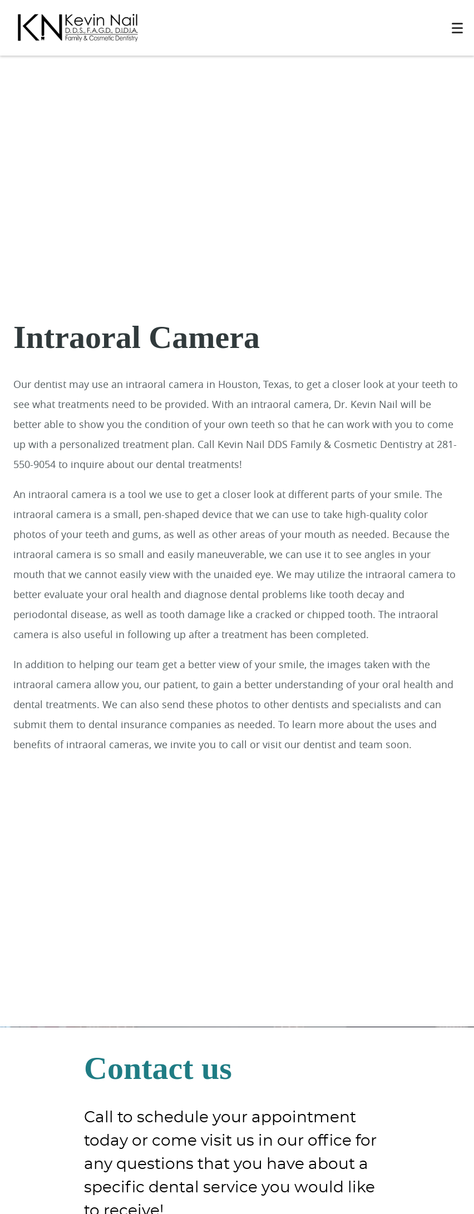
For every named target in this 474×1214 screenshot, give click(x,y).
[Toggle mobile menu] (457, 28)
